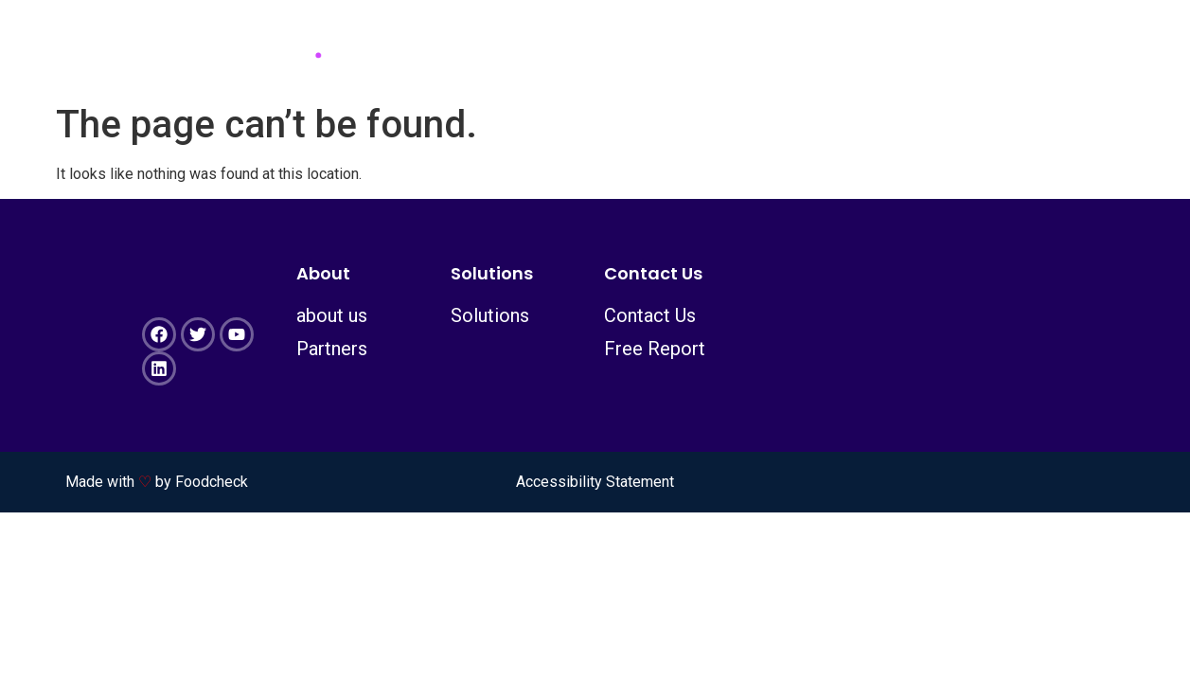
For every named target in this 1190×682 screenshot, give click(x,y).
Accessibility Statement (595, 482)
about (484, 47)
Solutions (628, 47)
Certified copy (988, 47)
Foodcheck (211, 482)
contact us (798, 47)
